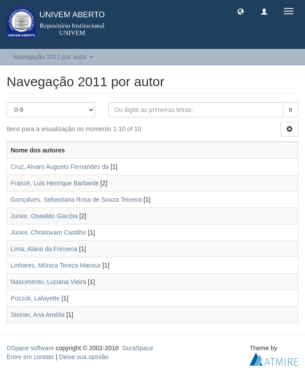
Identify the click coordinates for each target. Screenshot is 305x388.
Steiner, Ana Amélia (37, 314)
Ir (291, 109)
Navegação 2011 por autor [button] (53, 56)
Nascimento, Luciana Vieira (48, 281)
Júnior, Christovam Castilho (48, 232)
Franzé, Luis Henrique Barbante (55, 183)
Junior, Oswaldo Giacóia (44, 216)
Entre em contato (30, 356)
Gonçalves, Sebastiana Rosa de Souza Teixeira (76, 199)
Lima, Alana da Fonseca (44, 248)
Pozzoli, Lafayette (35, 298)
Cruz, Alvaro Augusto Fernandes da (60, 166)
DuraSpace (137, 348)
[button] (241, 11)
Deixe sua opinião (83, 356)
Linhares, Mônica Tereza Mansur (56, 265)
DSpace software (30, 348)
